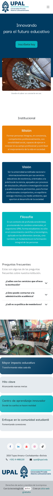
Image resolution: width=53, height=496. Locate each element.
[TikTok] (42, 446)
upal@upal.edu (40, 459)
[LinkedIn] (18, 446)
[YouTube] (26, 446)
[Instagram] (34, 446)
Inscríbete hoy (26, 44)
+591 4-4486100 (16, 459)
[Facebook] (10, 446)
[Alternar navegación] (48, 7)
